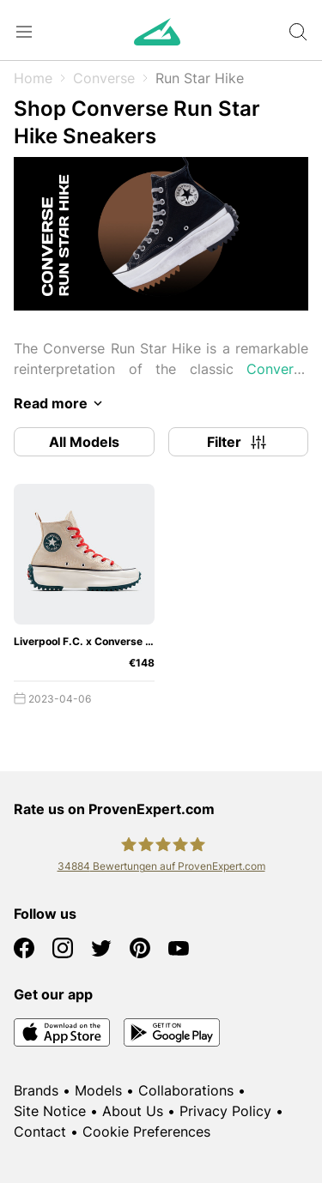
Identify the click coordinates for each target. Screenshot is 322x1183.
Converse (104, 78)
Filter (238, 442)
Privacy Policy (225, 1111)
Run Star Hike (199, 78)
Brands (36, 1090)
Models (98, 1090)
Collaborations (186, 1090)
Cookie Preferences (146, 1131)
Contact (40, 1131)
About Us (132, 1111)
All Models (84, 441)
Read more (61, 403)
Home (33, 78)
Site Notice (50, 1111)
